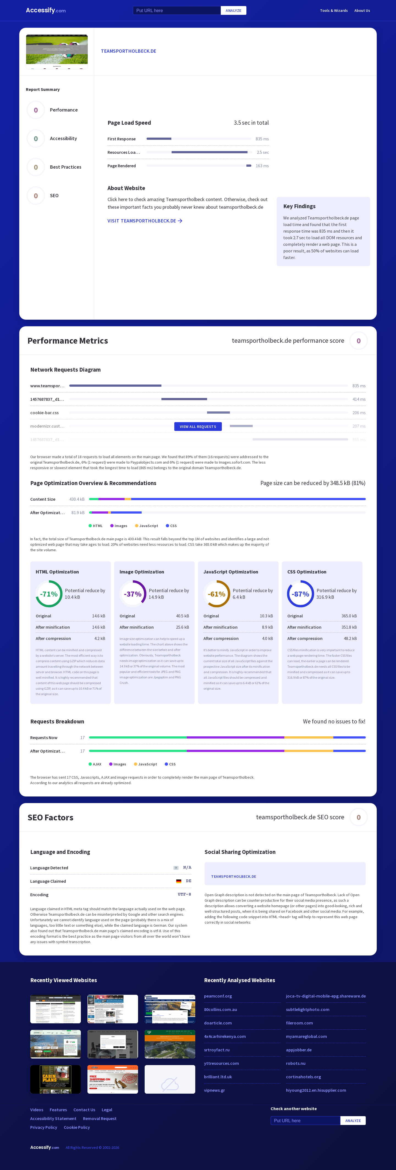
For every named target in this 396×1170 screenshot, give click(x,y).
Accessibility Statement (53, 1118)
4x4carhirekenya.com (225, 1036)
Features (58, 1109)
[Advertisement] (235, 94)
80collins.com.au (220, 1009)
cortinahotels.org (303, 1076)
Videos (36, 1109)
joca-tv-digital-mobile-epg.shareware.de (326, 996)
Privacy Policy (43, 1127)
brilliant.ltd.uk (218, 1076)
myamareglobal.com (306, 1036)
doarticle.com (218, 1023)
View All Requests (198, 426)
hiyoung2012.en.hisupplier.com (316, 1090)
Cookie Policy (77, 1127)
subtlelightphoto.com (307, 1009)
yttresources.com (221, 1063)
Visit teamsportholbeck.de (145, 221)
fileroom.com (299, 1023)
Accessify (46, 10)
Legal (107, 1109)
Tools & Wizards (334, 10)
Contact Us (84, 1109)
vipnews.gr (214, 1090)
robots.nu (296, 1063)
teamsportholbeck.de (128, 51)
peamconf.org (218, 996)
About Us (362, 10)
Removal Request (100, 1118)
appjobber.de (299, 1049)
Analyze (233, 10)
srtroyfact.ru (217, 1049)
